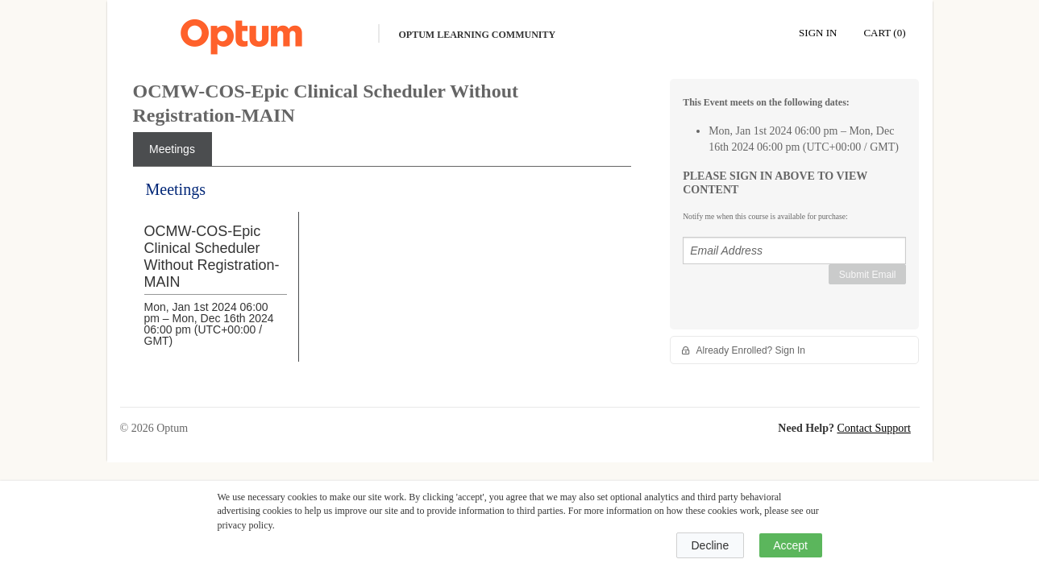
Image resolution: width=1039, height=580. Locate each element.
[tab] (172, 149)
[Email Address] (794, 250)
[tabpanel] (382, 283)
